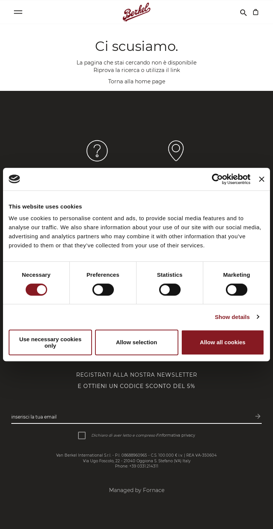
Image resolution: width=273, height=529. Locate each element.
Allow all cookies (222, 342)
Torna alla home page (136, 81)
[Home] (136, 12)
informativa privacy (176, 435)
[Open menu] (18, 12)
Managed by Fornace (136, 490)
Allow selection (136, 342)
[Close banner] (261, 179)
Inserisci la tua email (34, 417)
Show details (232, 317)
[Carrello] (255, 12)
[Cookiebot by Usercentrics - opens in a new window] (217, 179)
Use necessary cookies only (50, 342)
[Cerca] (243, 12)
